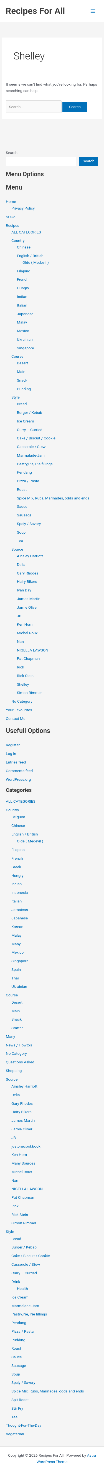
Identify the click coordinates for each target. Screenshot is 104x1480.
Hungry (23, 288)
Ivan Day (24, 590)
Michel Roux (27, 633)
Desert (22, 363)
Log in (11, 753)
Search (11, 152)
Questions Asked (20, 1062)
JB (19, 616)
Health (22, 1288)
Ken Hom (24, 624)
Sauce (22, 506)
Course (17, 356)
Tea (20, 541)
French (22, 279)
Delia (21, 564)
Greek (16, 867)
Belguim (18, 817)
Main (21, 371)
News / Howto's (19, 1045)
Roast (22, 489)
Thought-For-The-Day (23, 1425)
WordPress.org (18, 779)
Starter (17, 1028)
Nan (20, 641)
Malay (22, 322)
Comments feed (19, 770)
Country (17, 240)
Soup (21, 532)
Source (17, 549)
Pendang (24, 472)
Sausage (24, 515)
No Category (21, 701)
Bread (22, 404)
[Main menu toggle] (93, 11)
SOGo (11, 217)
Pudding (24, 389)
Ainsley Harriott (30, 556)
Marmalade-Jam (31, 455)
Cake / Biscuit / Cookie (36, 438)
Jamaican (19, 909)
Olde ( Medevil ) (35, 262)
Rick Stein (25, 675)
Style (15, 397)
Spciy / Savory (29, 523)
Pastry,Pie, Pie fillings (34, 464)
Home (11, 201)
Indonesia (19, 892)
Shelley (23, 684)
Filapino (23, 271)
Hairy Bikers (27, 581)
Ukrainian (25, 339)
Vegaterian (15, 1434)
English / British (30, 255)
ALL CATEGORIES (26, 232)
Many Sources (23, 1163)
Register (13, 745)
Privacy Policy (23, 208)
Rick (20, 667)
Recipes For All (35, 11)
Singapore (25, 348)
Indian (22, 296)
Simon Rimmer (29, 692)
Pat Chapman (28, 658)
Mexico (23, 331)
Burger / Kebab (29, 412)
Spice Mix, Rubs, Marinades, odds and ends (53, 498)
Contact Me (15, 718)
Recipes (12, 225)
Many (16, 944)
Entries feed (16, 762)
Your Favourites (19, 710)
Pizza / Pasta (28, 481)
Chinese (24, 247)
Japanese (25, 314)
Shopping (14, 1070)
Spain (16, 969)
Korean (17, 926)
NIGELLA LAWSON (32, 650)
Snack (22, 380)
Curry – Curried (29, 429)
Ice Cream (25, 421)
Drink (15, 1281)
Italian (22, 305)
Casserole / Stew (31, 446)
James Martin (28, 598)
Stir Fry (17, 1408)
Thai (15, 978)
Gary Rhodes (27, 573)
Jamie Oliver (27, 607)
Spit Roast (20, 1399)
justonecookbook (25, 1146)
